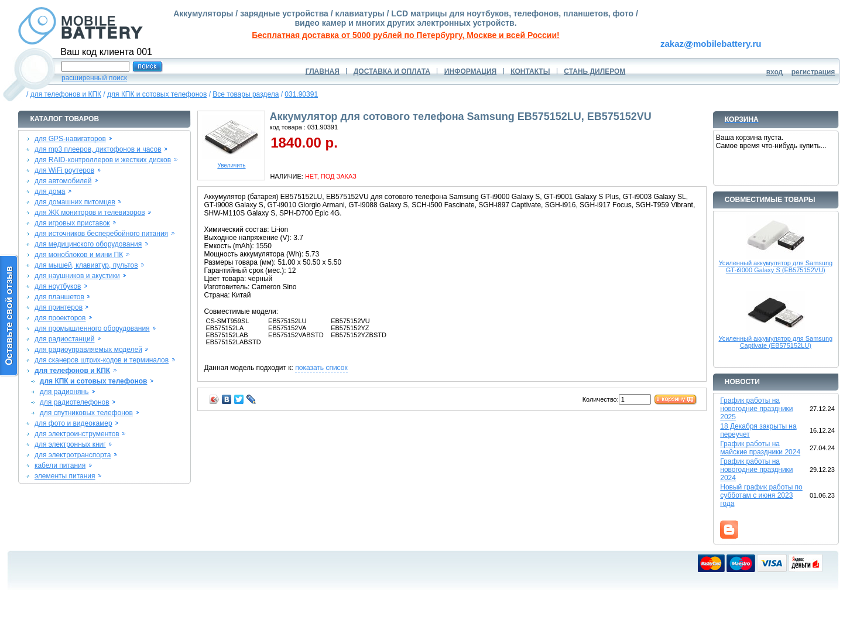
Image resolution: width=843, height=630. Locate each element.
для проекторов (60, 318)
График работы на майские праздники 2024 (760, 448)
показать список (321, 368)
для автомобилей (63, 181)
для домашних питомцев (75, 202)
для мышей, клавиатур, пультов (86, 265)
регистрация (813, 72)
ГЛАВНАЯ (323, 71)
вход (774, 72)
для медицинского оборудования (88, 244)
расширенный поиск (94, 78)
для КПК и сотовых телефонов (157, 94)
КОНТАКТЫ (530, 71)
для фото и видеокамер (73, 423)
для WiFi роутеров (64, 170)
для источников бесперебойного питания (101, 234)
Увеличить (231, 163)
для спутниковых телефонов (86, 413)
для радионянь (64, 392)
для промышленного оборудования (92, 328)
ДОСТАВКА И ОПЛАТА (392, 71)
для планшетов (59, 297)
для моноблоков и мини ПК (79, 255)
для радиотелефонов (74, 402)
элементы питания (65, 476)
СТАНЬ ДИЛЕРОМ (594, 71)
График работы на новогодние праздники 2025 (756, 408)
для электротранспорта (73, 455)
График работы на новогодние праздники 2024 (756, 469)
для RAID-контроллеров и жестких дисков (103, 160)
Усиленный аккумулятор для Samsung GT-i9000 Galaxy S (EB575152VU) (775, 266)
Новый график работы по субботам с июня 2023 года (761, 495)
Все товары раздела (246, 94)
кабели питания (60, 465)
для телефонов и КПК (65, 94)
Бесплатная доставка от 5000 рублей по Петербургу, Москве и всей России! (405, 35)
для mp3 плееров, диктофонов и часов (98, 149)
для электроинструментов (77, 434)
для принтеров (59, 307)
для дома (50, 191)
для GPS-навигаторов (70, 139)
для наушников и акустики (77, 276)
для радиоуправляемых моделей (88, 349)
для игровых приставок (72, 223)
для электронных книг (70, 444)
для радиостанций (65, 339)
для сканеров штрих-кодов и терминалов (102, 360)
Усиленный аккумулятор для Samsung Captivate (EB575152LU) (775, 342)
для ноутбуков (58, 286)
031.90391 (301, 94)
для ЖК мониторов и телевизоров (90, 212)
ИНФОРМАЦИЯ (470, 71)
